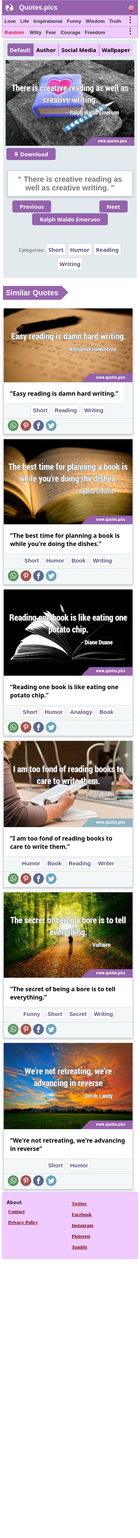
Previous (32, 206)
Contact (16, 1211)
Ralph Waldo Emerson (70, 219)
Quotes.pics (38, 7)
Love (10, 21)
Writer (106, 863)
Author (46, 50)
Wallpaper (116, 50)
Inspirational (47, 21)
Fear (51, 32)
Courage (70, 32)
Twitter (79, 1203)
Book (79, 560)
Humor (80, 249)
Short (56, 249)
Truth (115, 21)
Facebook (81, 1214)
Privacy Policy (23, 1222)
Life (24, 21)
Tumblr (79, 1247)
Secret (78, 1014)
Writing (70, 264)
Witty (35, 32)
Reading (107, 249)
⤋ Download (31, 154)
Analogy (81, 712)
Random (14, 32)
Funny (74, 21)
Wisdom (95, 21)
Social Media (78, 50)
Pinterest (81, 1236)
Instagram (82, 1225)
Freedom (95, 32)
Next (113, 206)
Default (20, 50)
